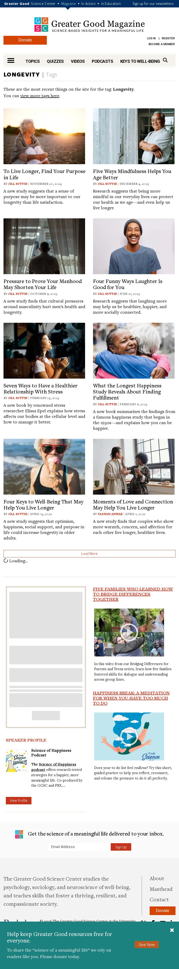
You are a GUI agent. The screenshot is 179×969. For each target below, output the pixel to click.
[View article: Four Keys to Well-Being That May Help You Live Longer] (44, 466)
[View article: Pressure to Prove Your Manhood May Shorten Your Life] (44, 245)
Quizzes (55, 61)
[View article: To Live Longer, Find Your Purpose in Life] (44, 136)
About (157, 878)
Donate (25, 40)
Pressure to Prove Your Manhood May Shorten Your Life (42, 283)
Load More (89, 553)
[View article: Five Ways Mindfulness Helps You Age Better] (134, 136)
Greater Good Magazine (89, 24)
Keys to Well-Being (140, 61)
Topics (32, 61)
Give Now (147, 944)
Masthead (161, 888)
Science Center (43, 3)
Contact (159, 899)
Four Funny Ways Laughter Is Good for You (127, 283)
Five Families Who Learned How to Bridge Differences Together (133, 594)
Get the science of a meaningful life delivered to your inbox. (89, 834)
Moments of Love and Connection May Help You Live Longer (133, 504)
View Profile (19, 800)
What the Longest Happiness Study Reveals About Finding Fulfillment (127, 391)
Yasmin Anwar (110, 514)
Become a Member (162, 44)
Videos (78, 61)
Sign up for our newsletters (153, 3)
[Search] (165, 60)
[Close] (172, 930)
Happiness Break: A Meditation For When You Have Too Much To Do (131, 698)
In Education (111, 3)
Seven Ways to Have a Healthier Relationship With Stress (40, 388)
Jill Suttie (18, 184)
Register (168, 38)
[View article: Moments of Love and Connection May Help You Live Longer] (134, 466)
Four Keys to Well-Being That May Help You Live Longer (43, 504)
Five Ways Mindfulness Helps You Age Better (132, 173)
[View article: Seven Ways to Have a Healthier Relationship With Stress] (44, 350)
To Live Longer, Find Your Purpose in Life (44, 173)
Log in (151, 38)
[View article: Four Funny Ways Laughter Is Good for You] (134, 245)
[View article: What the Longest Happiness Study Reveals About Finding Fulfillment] (134, 350)
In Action (88, 3)
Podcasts (102, 61)
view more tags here (39, 95)
